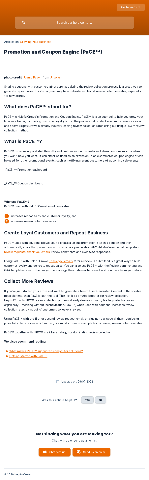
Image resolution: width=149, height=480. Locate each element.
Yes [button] (87, 399)
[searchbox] (74, 23)
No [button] (101, 399)
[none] (131, 7)
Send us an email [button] (94, 452)
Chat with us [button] (57, 452)
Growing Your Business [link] (35, 41)
